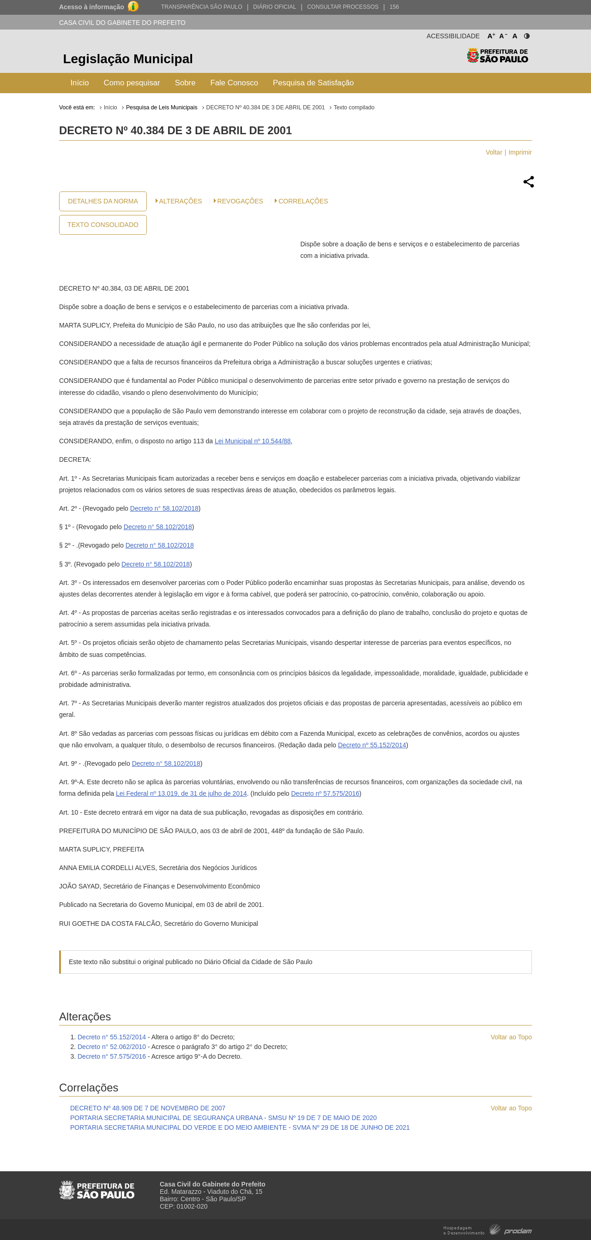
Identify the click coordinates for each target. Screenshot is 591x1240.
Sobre (185, 82)
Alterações (180, 201)
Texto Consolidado (103, 224)
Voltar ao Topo (511, 1037)
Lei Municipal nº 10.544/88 (253, 441)
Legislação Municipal (128, 59)
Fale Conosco (235, 82)
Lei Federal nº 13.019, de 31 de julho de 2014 (181, 793)
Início (79, 82)
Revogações (240, 201)
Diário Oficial (274, 7)
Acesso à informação (91, 7)
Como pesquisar (132, 82)
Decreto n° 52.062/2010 (112, 1046)
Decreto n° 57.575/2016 (112, 1056)
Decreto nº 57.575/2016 (325, 793)
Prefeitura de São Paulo (497, 60)
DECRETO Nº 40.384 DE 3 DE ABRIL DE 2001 (265, 107)
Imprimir (520, 152)
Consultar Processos (343, 7)
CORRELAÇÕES (303, 201)
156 (394, 7)
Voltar (494, 152)
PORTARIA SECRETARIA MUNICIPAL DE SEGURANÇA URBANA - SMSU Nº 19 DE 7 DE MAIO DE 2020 (223, 1117)
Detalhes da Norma (103, 201)
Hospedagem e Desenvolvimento (488, 1229)
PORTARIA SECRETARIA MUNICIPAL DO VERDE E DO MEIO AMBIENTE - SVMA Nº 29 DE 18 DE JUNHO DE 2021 (240, 1127)
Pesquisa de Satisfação (313, 82)
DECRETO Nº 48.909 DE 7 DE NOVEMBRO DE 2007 (147, 1108)
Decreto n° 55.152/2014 (112, 1037)
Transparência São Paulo (201, 7)
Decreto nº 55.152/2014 (372, 745)
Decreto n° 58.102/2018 (164, 508)
